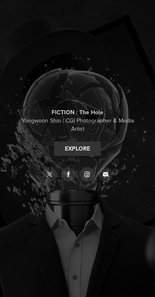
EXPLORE (77, 148)
